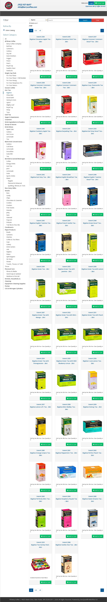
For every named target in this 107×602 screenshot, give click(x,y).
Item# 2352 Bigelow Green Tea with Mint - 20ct (66, 315)
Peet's (8, 63)
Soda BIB (9, 154)
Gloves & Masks (11, 271)
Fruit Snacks (10, 208)
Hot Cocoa (9, 134)
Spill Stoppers (10, 257)
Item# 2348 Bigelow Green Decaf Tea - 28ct (92, 223)
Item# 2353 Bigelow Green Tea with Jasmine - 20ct (66, 269)
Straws (8, 261)
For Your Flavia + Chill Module (16, 78)
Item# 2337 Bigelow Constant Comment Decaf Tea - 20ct (92, 39)
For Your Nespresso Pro (14, 83)
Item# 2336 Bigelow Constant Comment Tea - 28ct (66, 85)
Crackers (9, 205)
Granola (9, 210)
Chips (8, 198)
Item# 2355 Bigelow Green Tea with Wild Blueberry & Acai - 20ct (66, 361)
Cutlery (8, 244)
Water (8, 178)
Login (91, 3)
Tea (7, 139)
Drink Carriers (10, 247)
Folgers (8, 58)
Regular (10, 181)
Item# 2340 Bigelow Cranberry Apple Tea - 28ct (40, 131)
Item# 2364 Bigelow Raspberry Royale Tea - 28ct (66, 498)
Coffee (8, 161)
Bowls (8, 232)
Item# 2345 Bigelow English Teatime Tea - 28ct (40, 223)
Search (85, 20)
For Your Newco (11, 85)
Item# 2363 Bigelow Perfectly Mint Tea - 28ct (41, 498)
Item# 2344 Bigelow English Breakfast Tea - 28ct (66, 177)
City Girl (8, 53)
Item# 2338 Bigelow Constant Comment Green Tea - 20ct (40, 85)
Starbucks (9, 71)
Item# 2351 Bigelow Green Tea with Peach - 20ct (92, 315)
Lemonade (9, 137)
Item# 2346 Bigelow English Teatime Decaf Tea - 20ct (92, 177)
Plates (8, 254)
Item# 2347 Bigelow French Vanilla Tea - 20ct (66, 223)
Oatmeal (9, 217)
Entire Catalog (10, 30)
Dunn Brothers (11, 56)
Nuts (8, 215)
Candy (8, 195)
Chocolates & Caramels (14, 200)
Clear (97, 20)
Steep (8, 110)
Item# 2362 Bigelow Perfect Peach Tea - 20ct (92, 452)
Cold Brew (9, 146)
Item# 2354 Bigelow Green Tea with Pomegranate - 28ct (40, 361)
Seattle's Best (10, 68)
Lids (7, 249)
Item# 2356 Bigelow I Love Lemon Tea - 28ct (92, 361)
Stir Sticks (9, 259)
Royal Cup (9, 66)
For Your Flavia (11, 75)
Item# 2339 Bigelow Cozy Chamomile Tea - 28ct (92, 85)
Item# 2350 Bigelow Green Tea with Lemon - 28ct (92, 269)
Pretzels (9, 222)
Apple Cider (10, 129)
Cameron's (9, 49)
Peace (8, 61)
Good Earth (10, 98)
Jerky (8, 213)
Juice (7, 168)
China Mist (9, 95)
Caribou (8, 51)
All (5, 39)
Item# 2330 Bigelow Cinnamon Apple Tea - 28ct (40, 39)
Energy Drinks (10, 164)
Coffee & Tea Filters (12, 240)
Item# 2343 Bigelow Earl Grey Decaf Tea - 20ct (92, 131)
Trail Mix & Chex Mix (13, 225)
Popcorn (9, 220)
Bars (7, 193)
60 (31, 30)
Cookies (9, 203)
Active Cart (99, 3)
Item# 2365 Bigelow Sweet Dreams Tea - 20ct (92, 498)
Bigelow (9, 93)
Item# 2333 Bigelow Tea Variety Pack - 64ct (40, 544)
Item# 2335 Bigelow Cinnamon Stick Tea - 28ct (66, 39)
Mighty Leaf (10, 105)
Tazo (8, 112)
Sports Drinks (10, 176)
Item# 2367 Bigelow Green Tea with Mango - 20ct (40, 315)
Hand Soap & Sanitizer (13, 274)
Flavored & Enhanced (15, 183)
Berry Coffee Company (13, 44)
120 (35, 30)
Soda (8, 173)
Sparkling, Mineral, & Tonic (16, 186)
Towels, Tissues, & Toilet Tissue (14, 265)
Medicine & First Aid (12, 276)
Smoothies (9, 151)
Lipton (8, 102)
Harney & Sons (11, 100)
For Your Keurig (11, 80)
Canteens (9, 235)
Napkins (9, 252)
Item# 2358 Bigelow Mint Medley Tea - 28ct (66, 406)
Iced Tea (9, 166)
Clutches (9, 237)
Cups (8, 242)
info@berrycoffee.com (27, 7)
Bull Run (9, 46)
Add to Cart (45, 77)
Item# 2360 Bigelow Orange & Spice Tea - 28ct (40, 452)
